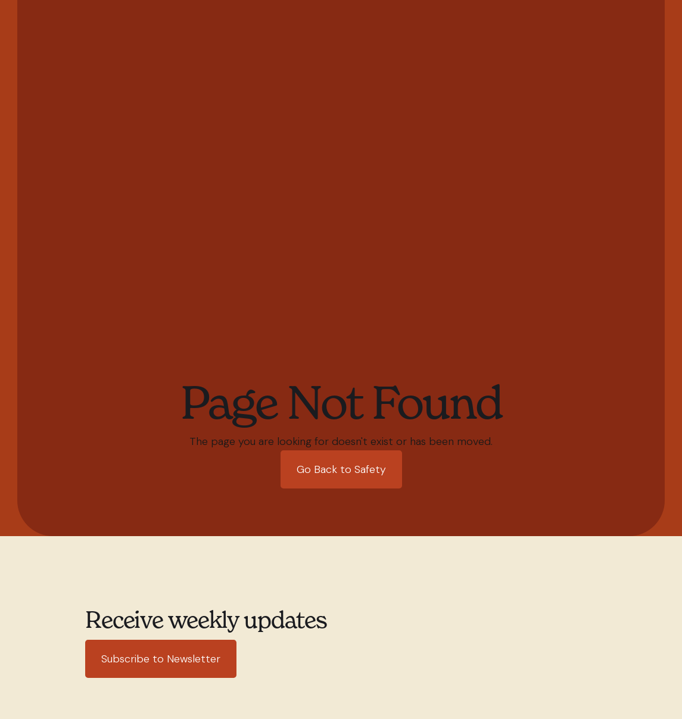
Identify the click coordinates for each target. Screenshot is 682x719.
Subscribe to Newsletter (160, 659)
